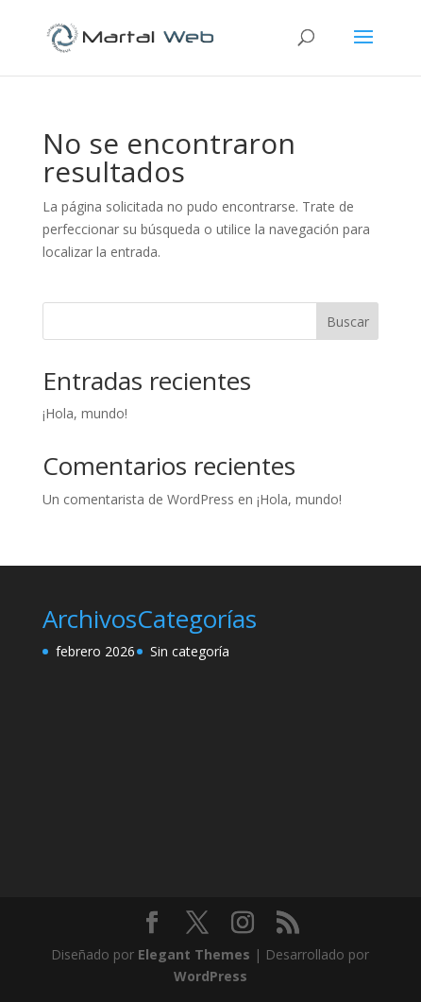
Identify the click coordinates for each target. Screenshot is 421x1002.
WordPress (210, 976)
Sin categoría (189, 651)
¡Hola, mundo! (84, 413)
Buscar (348, 322)
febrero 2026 (95, 651)
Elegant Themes (194, 954)
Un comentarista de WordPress (138, 499)
